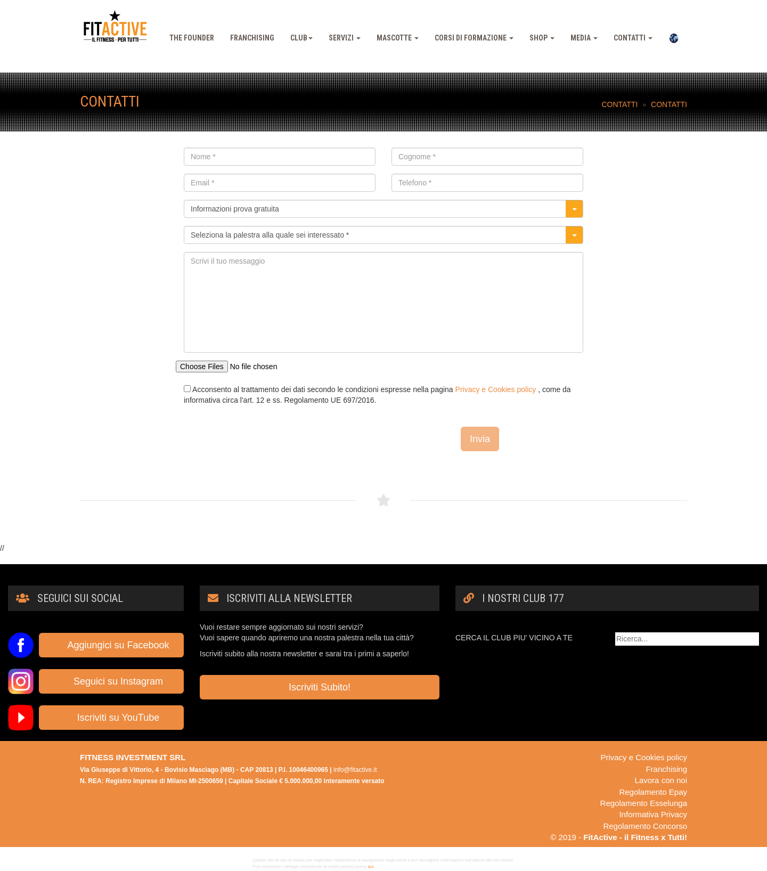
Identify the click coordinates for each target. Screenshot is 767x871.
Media (584, 38)
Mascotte (398, 38)
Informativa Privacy (653, 814)
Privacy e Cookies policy (495, 389)
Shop (541, 38)
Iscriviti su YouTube (111, 717)
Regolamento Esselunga (643, 803)
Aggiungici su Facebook (111, 645)
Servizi (345, 38)
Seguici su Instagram (111, 681)
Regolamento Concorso (645, 826)
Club (301, 38)
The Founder (191, 38)
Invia (480, 439)
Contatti (633, 38)
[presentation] (265, 437)
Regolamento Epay (653, 791)
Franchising (252, 38)
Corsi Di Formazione (474, 38)
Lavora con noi (661, 780)
